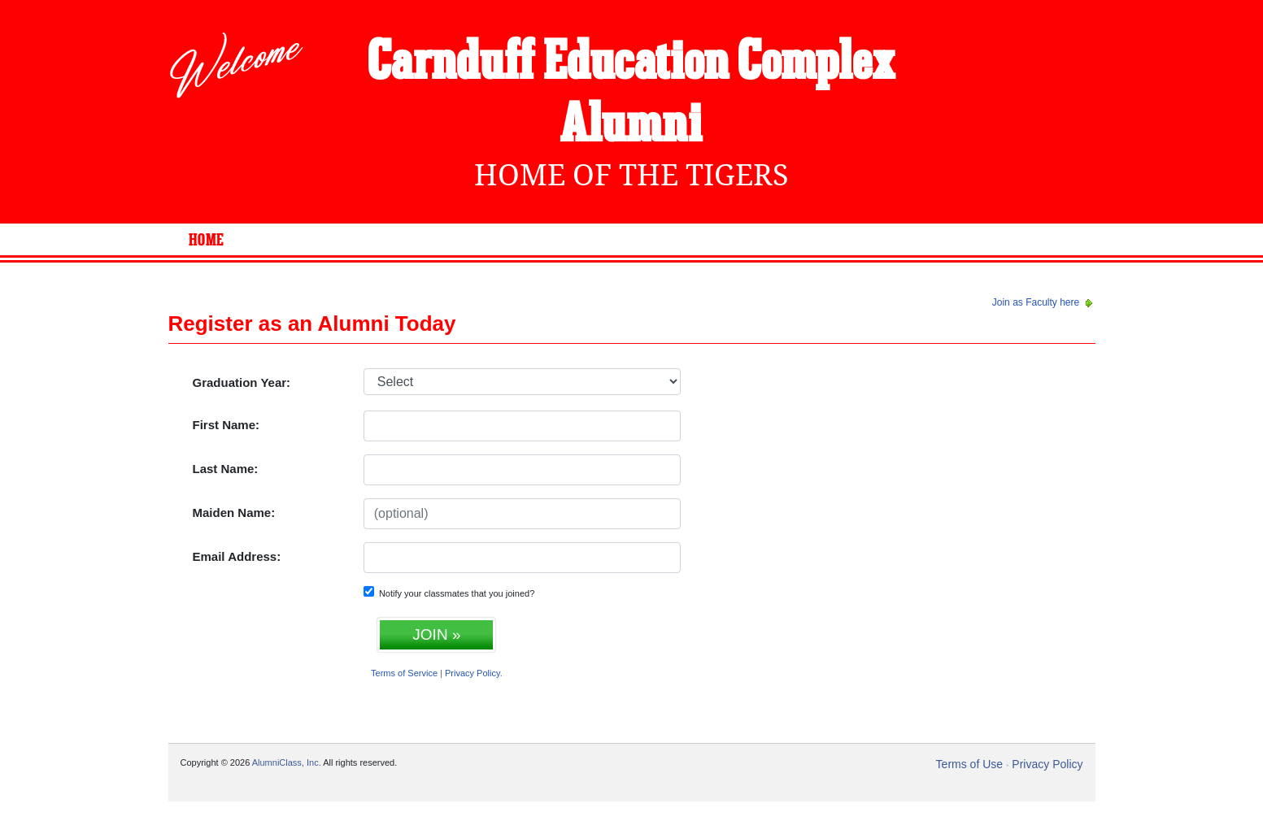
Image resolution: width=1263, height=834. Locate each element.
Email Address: (237, 556)
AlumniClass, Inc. (286, 762)
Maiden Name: (234, 512)
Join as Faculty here (1043, 302)
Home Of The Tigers (631, 175)
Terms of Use (969, 764)
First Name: (226, 425)
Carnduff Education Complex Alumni (631, 94)
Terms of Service (404, 673)
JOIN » (436, 634)
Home (206, 240)
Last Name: (226, 469)
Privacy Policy (472, 673)
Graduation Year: (242, 382)
